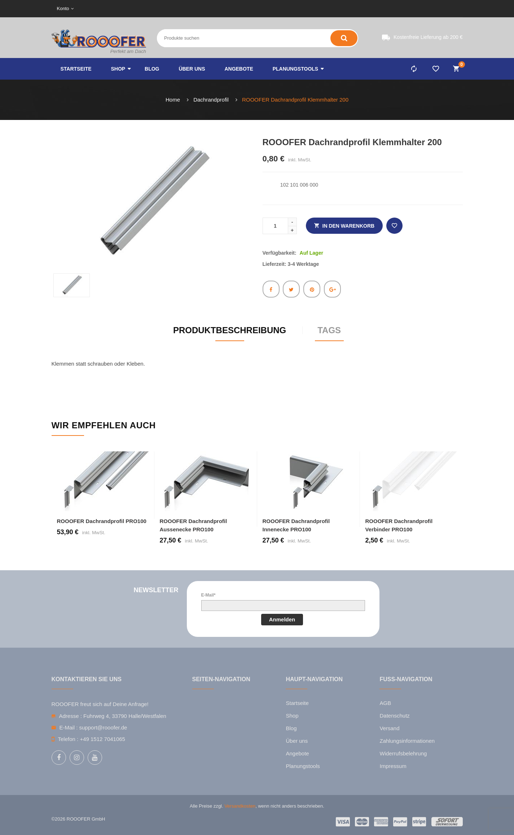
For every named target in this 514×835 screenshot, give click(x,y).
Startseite (297, 703)
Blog (291, 728)
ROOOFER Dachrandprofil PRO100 (101, 521)
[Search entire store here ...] (217, 38)
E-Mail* (208, 595)
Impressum (392, 766)
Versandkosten (239, 806)
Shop (292, 716)
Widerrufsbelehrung (403, 753)
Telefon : (68, 739)
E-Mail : (69, 727)
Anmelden (282, 619)
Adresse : (70, 716)
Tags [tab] (329, 330)
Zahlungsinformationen (407, 741)
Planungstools (303, 766)
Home (173, 100)
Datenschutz (394, 716)
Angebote (297, 753)
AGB (385, 703)
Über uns (297, 741)
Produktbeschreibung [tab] (229, 330)
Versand (389, 728)
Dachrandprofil (211, 100)
